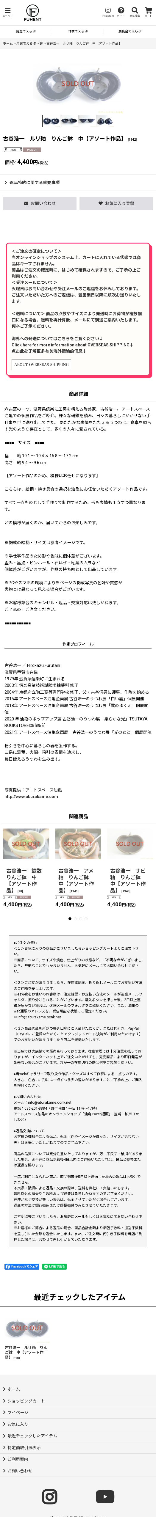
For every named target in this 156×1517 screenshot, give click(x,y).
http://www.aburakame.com (31, 796)
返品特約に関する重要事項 (32, 182)
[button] (7, 13)
